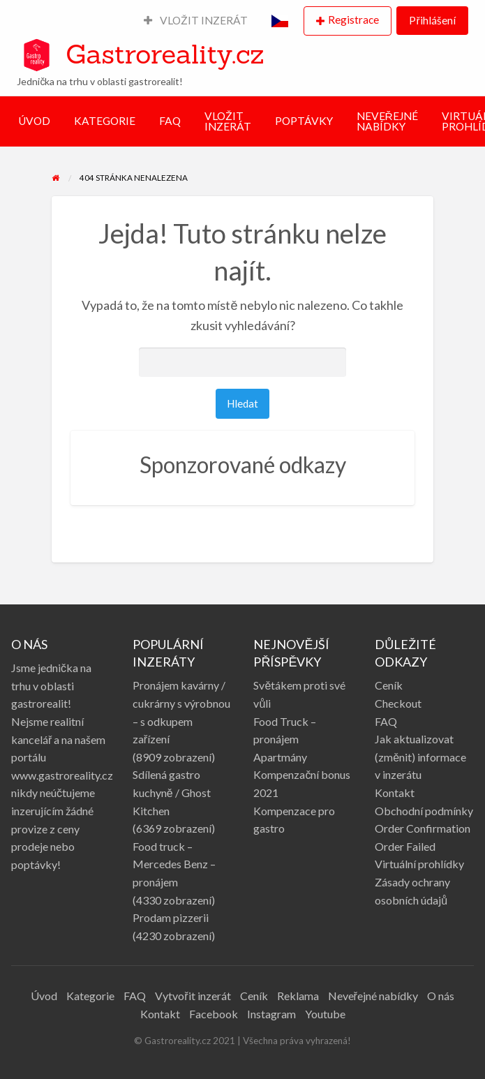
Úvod (44, 995)
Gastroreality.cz (165, 53)
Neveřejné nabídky (373, 995)
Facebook (213, 1013)
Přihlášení (432, 20)
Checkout (398, 703)
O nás (440, 995)
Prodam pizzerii (171, 917)
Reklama (298, 995)
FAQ (170, 120)
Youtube (325, 1013)
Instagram (271, 1013)
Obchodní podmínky (424, 810)
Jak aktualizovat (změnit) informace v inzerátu (420, 756)
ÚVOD (34, 120)
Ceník (389, 685)
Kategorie (90, 995)
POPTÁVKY (304, 120)
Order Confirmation (422, 828)
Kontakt (395, 792)
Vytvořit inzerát (192, 995)
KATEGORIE (104, 120)
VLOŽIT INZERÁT (196, 20)
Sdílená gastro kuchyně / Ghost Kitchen (172, 792)
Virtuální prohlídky (419, 863)
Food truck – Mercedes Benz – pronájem (174, 864)
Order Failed (405, 846)
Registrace (353, 19)
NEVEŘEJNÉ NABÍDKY (387, 121)
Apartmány (280, 757)
